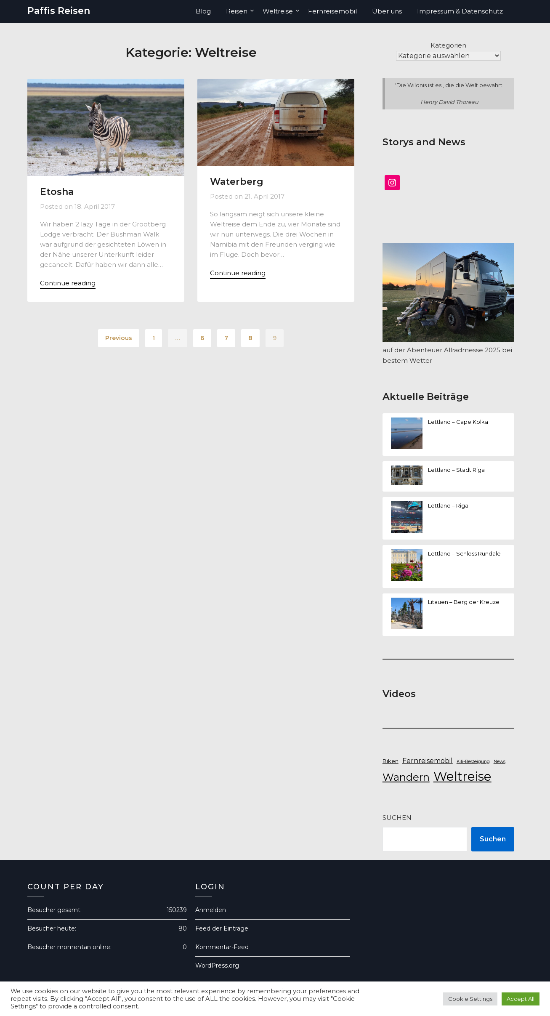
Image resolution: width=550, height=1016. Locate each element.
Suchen (397, 818)
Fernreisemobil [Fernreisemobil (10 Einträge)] (427, 761)
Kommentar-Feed (222, 947)
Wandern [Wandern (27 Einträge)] (406, 777)
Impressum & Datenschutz (460, 11)
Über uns (387, 11)
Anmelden (210, 910)
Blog (203, 11)
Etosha (57, 191)
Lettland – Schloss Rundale (464, 553)
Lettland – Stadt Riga (456, 469)
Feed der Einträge (221, 928)
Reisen (236, 11)
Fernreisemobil (332, 11)
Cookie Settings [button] (470, 998)
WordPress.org (217, 965)
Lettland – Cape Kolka (458, 421)
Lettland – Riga (448, 505)
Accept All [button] (520, 998)
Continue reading (68, 283)
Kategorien (448, 45)
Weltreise (278, 11)
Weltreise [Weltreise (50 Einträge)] (462, 776)
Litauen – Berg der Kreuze (464, 601)
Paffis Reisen (58, 10)
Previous (118, 338)
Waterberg (236, 181)
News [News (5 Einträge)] (499, 761)
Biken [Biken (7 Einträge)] (391, 761)
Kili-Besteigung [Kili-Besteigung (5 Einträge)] (473, 761)
